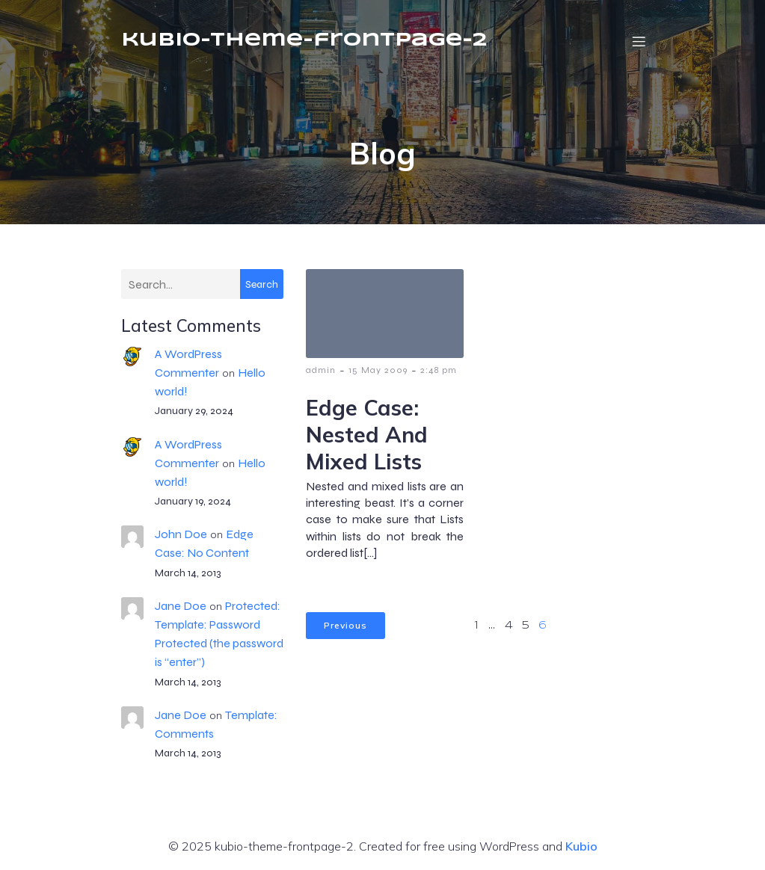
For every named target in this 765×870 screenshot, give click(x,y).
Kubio (581, 846)
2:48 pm (438, 370)
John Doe (181, 534)
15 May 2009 (378, 370)
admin (321, 370)
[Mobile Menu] (639, 41)
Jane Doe (180, 606)
